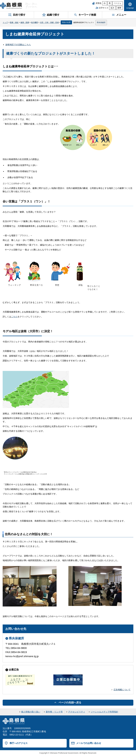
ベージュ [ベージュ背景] (117, 3)
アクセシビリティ (76, 712)
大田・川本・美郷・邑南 (49, 22)
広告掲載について (122, 690)
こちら (14, 316)
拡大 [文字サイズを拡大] (112, 8)
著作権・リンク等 (54, 712)
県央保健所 (101, 22)
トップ (5, 22)
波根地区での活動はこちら (18, 44)
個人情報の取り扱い (30, 712)
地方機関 (34, 22)
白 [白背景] (105, 3)
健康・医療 (24, 22)
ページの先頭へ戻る (70, 702)
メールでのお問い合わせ (88, 743)
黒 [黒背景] (110, 3)
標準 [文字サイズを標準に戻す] (119, 8)
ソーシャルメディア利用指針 (104, 712)
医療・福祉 (14, 22)
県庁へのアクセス (19, 743)
